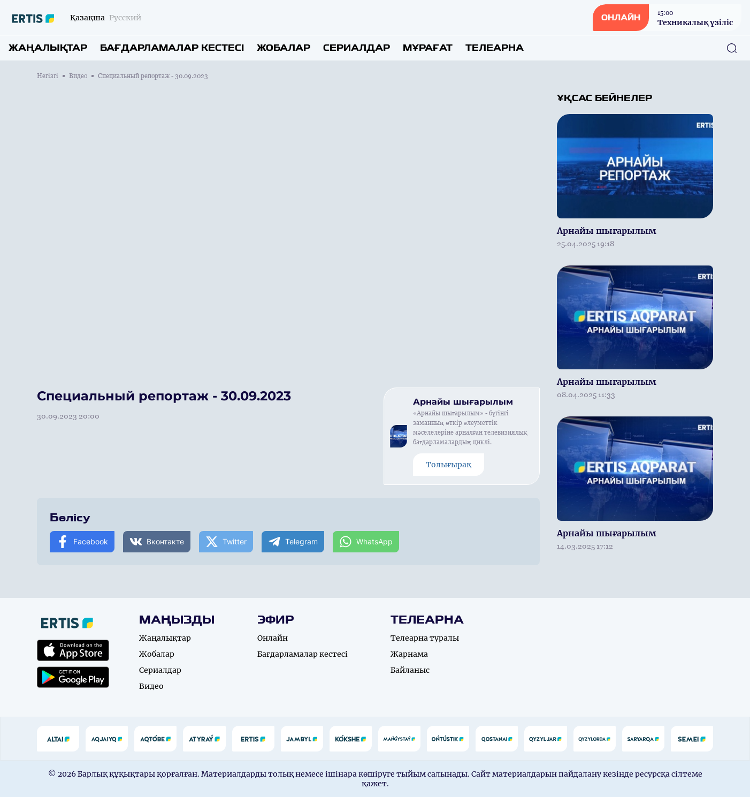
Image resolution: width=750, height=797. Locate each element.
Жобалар (283, 48)
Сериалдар (356, 48)
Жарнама (409, 654)
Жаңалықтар (48, 48)
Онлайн (272, 638)
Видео (78, 76)
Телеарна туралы (425, 638)
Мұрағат (428, 48)
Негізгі (47, 76)
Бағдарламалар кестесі (172, 48)
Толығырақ (448, 464)
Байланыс (410, 670)
